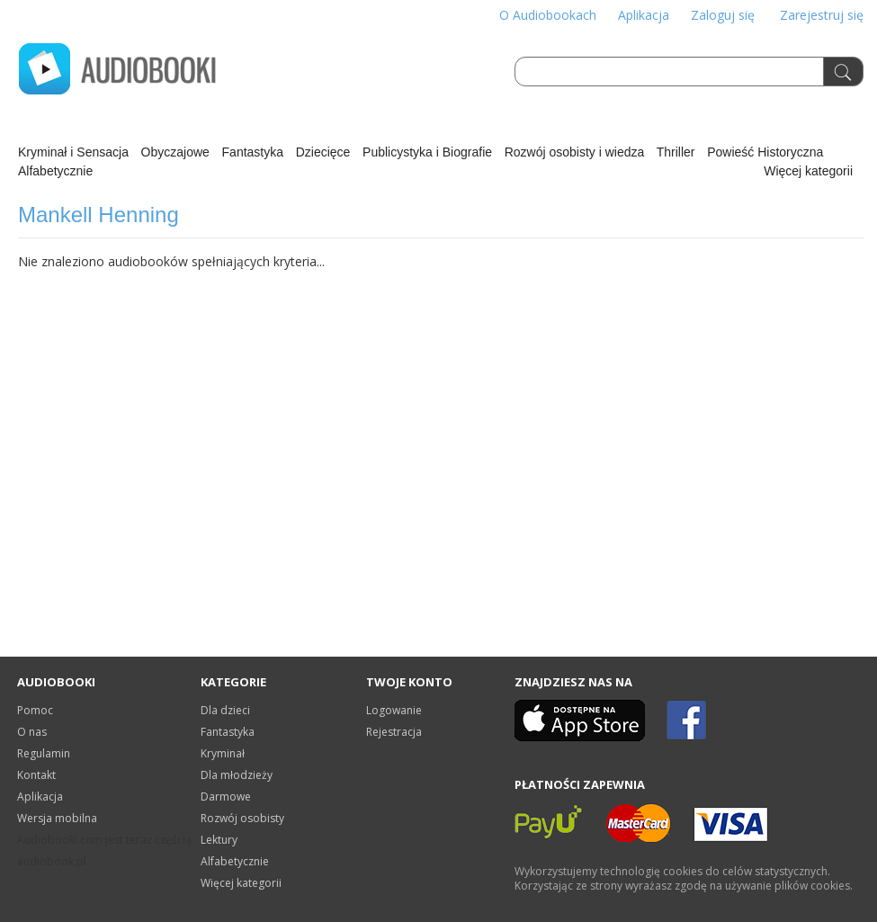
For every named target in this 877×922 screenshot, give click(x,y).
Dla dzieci (225, 710)
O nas (32, 731)
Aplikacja (643, 14)
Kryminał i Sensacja (73, 152)
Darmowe (226, 796)
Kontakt (36, 775)
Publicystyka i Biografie (427, 152)
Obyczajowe (175, 152)
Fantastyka (252, 152)
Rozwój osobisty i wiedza (575, 152)
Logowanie (394, 710)
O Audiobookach (547, 14)
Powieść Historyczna (765, 152)
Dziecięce (323, 152)
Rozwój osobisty (242, 818)
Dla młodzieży (237, 775)
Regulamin (43, 753)
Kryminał (223, 753)
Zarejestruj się (822, 14)
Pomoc (35, 710)
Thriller (676, 152)
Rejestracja (394, 731)
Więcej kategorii (808, 171)
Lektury (219, 839)
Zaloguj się (723, 14)
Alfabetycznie (55, 171)
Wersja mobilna (57, 818)
